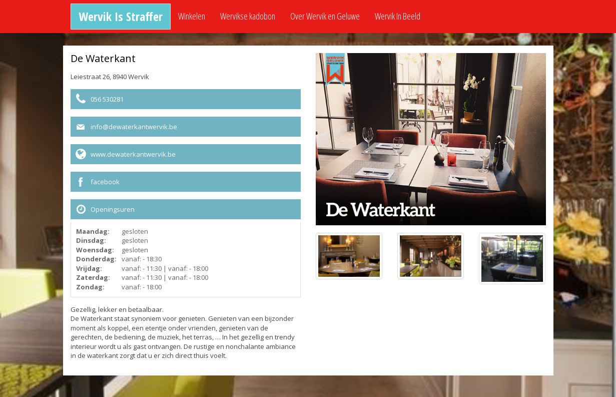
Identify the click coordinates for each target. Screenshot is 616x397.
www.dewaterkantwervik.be (133, 154)
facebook (105, 181)
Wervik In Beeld (397, 16)
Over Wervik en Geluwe (325, 16)
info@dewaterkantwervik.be (134, 126)
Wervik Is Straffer (121, 16)
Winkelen (191, 16)
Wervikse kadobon (247, 16)
